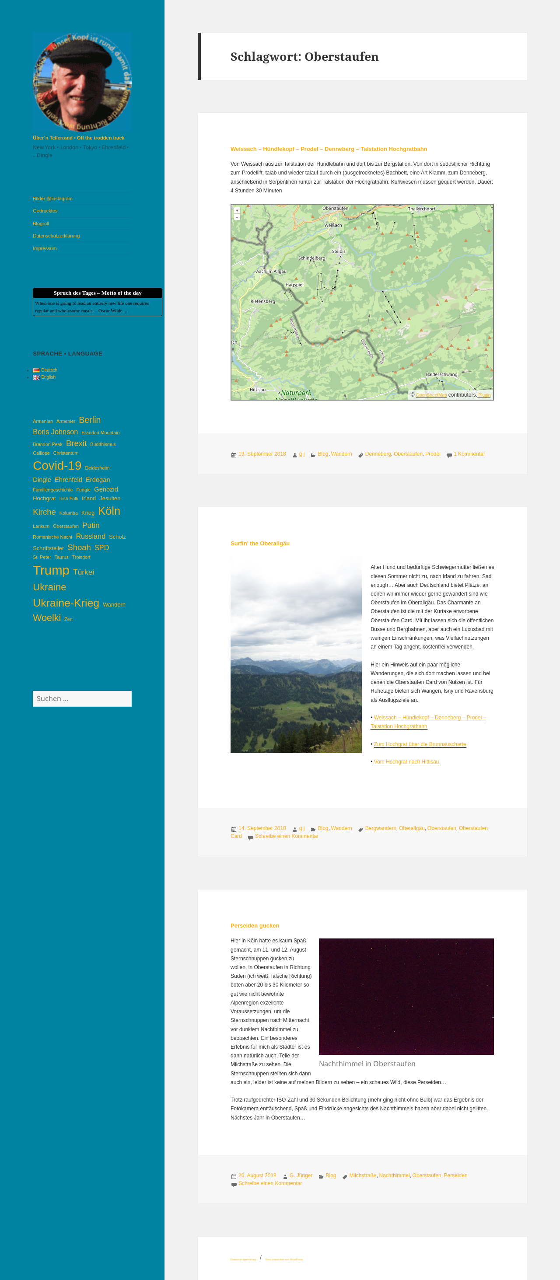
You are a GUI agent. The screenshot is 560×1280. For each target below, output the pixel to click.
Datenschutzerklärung (56, 235)
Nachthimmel (394, 1175)
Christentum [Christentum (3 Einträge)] (65, 453)
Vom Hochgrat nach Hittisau (406, 762)
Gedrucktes (45, 210)
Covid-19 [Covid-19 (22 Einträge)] (57, 465)
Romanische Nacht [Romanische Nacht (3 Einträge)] (52, 537)
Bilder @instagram (53, 198)
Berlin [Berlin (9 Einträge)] (90, 420)
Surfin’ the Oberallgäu (260, 543)
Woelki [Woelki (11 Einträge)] (47, 618)
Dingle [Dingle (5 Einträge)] (42, 479)
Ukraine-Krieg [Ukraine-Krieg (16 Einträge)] (66, 603)
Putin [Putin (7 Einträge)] (91, 525)
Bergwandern (380, 828)
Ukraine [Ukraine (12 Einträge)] (49, 587)
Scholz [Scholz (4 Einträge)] (117, 537)
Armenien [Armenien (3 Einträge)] (43, 421)
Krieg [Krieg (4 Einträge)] (87, 512)
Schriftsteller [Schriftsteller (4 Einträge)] (48, 548)
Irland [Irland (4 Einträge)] (89, 498)
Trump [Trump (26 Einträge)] (51, 570)
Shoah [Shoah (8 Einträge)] (79, 547)
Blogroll (41, 223)
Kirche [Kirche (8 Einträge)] (44, 511)
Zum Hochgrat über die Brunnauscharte (420, 744)
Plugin (484, 395)
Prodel (433, 454)
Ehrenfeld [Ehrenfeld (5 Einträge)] (68, 479)
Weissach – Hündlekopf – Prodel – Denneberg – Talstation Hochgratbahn (329, 149)
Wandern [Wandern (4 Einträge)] (114, 604)
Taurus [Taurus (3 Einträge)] (62, 557)
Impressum (44, 248)
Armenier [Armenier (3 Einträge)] (65, 421)
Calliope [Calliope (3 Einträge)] (41, 453)
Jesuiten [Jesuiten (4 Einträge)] (109, 498)
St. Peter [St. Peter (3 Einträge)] (42, 557)
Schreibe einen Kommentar (286, 836)
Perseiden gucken (255, 925)
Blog (323, 454)
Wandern (341, 454)
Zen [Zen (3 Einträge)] (68, 619)
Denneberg (378, 454)
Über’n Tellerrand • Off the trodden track (78, 137)
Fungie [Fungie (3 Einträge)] (84, 489)
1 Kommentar (469, 454)
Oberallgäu (412, 828)
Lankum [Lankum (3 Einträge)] (41, 526)
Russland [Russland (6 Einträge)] (90, 536)
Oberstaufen (408, 454)
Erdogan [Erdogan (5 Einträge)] (98, 479)
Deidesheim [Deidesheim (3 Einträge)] (97, 468)
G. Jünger (301, 1175)
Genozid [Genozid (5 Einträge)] (106, 489)
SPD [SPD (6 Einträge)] (101, 547)
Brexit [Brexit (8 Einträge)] (76, 443)
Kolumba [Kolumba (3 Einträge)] (69, 513)
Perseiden (456, 1175)
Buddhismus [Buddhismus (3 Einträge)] (103, 444)
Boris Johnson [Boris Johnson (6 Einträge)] (55, 432)
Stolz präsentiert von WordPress (284, 1259)
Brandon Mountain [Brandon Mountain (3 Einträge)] (100, 432)
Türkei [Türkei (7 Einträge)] (83, 572)
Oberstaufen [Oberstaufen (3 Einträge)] (66, 526)
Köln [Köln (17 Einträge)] (109, 511)
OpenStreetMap (431, 395)
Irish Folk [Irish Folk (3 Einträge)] (69, 498)
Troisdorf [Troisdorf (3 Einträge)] (81, 557)
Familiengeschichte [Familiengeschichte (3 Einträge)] (53, 489)
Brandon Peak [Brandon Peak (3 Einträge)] (48, 444)
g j (302, 454)
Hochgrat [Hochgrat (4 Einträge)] (44, 498)
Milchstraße (363, 1175)
